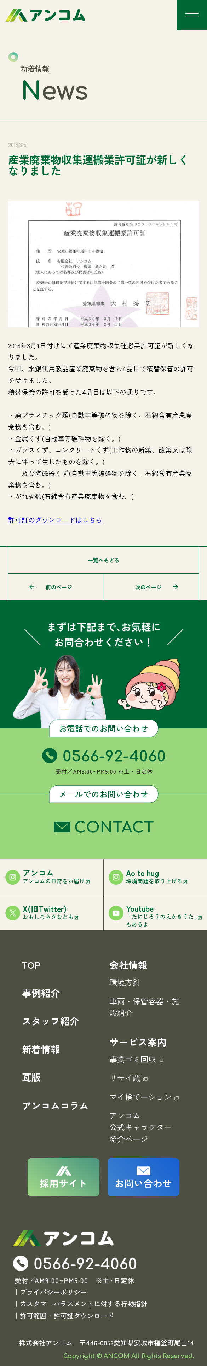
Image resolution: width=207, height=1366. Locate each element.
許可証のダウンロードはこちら (55, 519)
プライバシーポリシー (53, 1292)
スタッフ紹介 (50, 1021)
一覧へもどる (104, 560)
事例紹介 (41, 993)
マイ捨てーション (144, 1096)
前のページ (59, 587)
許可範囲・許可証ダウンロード (67, 1315)
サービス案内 (138, 1042)
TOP (31, 965)
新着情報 (41, 1049)
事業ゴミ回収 (136, 1059)
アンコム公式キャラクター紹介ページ (140, 1127)
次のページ (148, 587)
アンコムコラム (55, 1105)
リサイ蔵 (128, 1077)
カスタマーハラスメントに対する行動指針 (84, 1303)
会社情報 (128, 965)
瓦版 (31, 1077)
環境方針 (124, 982)
